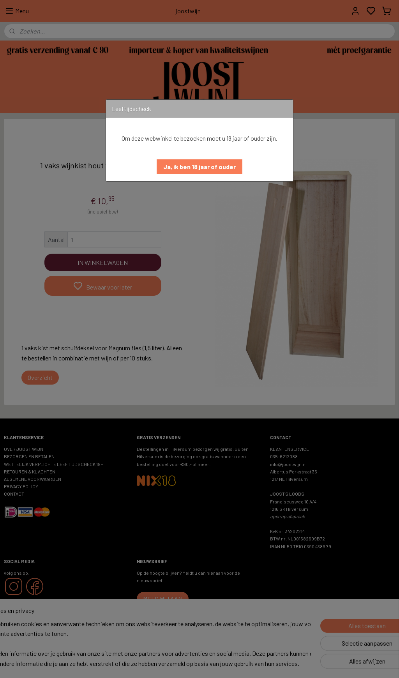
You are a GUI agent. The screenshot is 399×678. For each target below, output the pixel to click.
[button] (199, 166)
